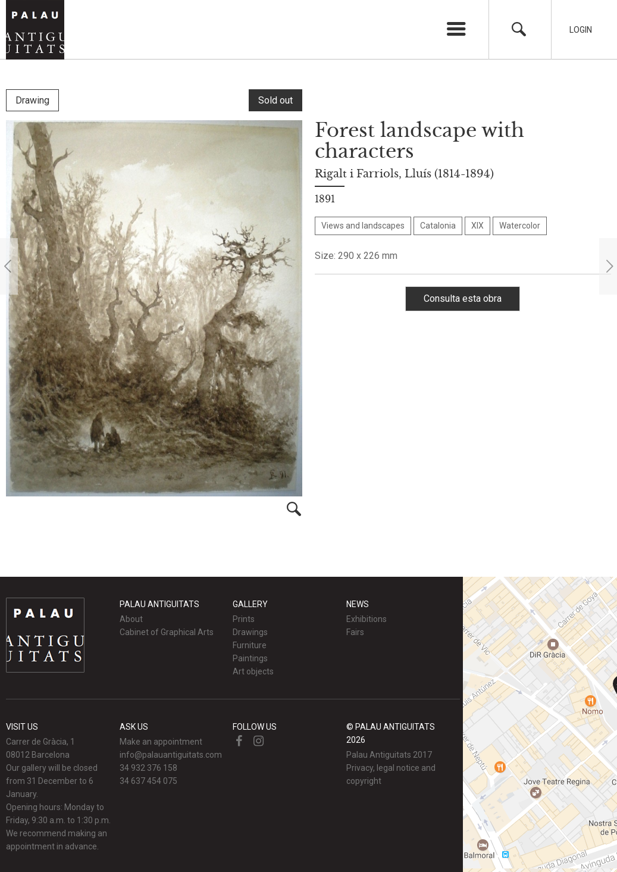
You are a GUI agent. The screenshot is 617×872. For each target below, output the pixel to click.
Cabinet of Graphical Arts (167, 632)
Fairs (355, 632)
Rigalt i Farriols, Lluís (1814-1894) (404, 173)
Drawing (32, 100)
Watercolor (519, 225)
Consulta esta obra (463, 298)
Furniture (250, 645)
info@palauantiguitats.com (171, 755)
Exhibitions (366, 619)
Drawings (250, 632)
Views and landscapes (363, 225)
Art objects (253, 671)
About (131, 619)
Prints (244, 619)
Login (580, 30)
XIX (477, 225)
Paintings (250, 658)
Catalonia (438, 225)
